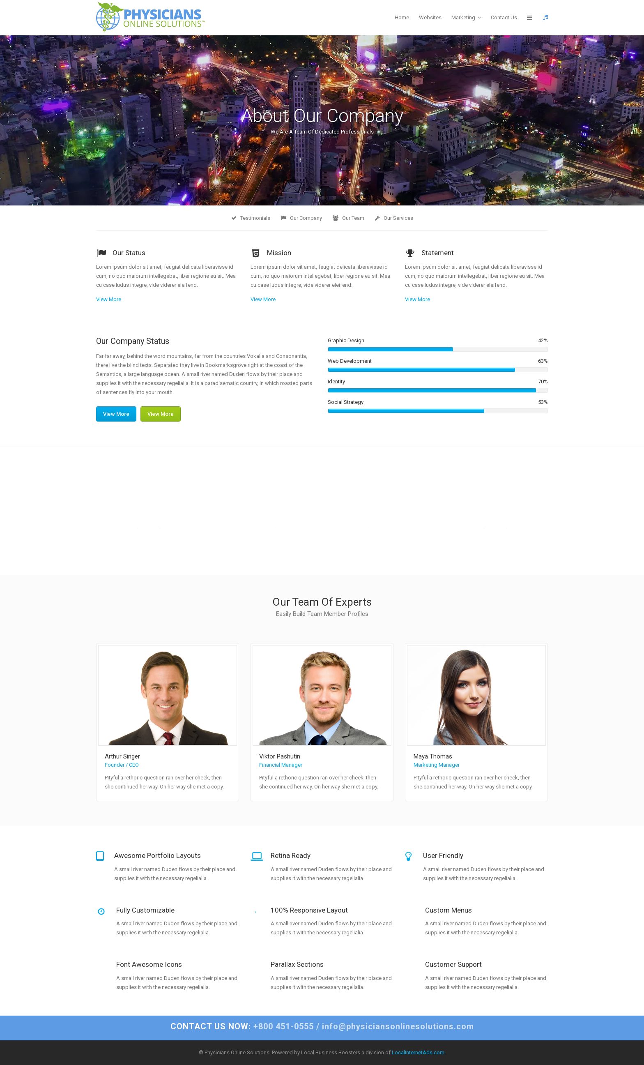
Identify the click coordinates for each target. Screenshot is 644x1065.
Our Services (394, 218)
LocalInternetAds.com (418, 1052)
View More (108, 299)
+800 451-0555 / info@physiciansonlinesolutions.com (322, 1026)
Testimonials (250, 218)
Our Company (301, 218)
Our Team (348, 218)
